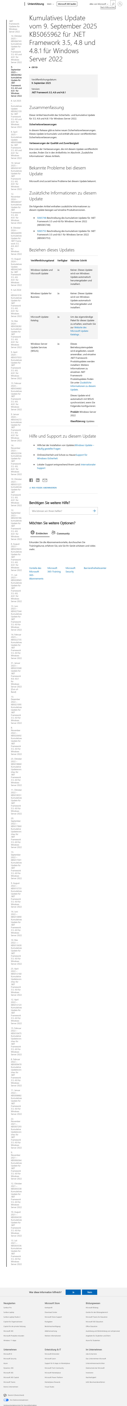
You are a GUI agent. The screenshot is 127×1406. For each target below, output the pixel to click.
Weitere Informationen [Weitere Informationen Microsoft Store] (53, 1336)
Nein (89, 1292)
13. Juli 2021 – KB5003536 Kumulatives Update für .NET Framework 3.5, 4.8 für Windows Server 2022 (16, 1252)
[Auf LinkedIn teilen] (36, 480)
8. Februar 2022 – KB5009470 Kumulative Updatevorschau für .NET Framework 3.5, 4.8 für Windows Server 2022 (16, 1072)
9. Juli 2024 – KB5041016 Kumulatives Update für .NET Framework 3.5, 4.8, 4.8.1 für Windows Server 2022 (16, 303)
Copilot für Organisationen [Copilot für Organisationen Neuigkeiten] (13, 1321)
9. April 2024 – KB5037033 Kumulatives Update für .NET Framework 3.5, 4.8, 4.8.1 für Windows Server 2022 (16, 365)
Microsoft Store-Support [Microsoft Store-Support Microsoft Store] (53, 1317)
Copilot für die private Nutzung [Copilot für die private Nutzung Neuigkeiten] (14, 1326)
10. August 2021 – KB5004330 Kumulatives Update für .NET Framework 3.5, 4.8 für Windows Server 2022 (16, 1224)
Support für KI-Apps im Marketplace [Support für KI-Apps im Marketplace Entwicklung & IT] (57, 1363)
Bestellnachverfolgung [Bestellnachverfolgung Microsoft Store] (52, 1326)
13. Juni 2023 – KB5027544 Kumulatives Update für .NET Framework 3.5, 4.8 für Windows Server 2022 (16, 618)
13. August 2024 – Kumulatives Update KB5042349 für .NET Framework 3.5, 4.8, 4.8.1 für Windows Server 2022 (16, 272)
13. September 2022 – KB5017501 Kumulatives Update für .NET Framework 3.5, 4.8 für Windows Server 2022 (16, 865)
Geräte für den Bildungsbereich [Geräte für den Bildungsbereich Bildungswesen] (97, 1312)
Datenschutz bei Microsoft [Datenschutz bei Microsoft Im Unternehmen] (95, 1368)
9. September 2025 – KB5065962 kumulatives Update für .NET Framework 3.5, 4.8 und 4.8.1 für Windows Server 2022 (16, 81)
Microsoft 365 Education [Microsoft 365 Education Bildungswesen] (94, 1321)
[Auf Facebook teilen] (31, 480)
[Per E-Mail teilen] (43, 480)
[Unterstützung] (35, 4)
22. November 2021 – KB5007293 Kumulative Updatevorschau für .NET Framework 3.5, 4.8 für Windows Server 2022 (16, 1133)
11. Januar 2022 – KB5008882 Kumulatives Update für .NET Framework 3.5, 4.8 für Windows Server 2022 (16, 1102)
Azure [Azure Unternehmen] (6, 1363)
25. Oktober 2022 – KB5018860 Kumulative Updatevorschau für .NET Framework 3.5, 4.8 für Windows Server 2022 (16, 771)
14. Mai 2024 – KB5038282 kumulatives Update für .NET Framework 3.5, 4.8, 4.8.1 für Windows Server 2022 (16, 334)
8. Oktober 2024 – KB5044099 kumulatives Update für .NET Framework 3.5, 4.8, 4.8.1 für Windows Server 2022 (16, 240)
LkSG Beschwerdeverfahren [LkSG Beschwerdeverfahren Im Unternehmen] (95, 1382)
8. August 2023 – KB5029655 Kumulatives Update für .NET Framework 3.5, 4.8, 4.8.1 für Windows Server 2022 (16, 557)
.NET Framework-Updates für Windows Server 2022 (14, 26)
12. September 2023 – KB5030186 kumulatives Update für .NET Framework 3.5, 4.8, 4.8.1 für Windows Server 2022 (16, 524)
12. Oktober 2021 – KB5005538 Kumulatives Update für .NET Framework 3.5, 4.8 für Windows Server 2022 (16, 1195)
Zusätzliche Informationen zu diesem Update (83, 386)
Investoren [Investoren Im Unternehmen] (89, 1373)
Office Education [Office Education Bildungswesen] (91, 1326)
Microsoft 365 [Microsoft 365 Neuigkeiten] (8, 1331)
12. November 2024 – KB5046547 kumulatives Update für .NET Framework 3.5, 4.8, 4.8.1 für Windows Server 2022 (16, 208)
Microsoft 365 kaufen (67, 4)
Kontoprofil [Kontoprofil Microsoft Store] (48, 1307)
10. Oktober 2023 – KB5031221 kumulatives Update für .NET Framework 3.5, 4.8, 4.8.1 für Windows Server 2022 (16, 492)
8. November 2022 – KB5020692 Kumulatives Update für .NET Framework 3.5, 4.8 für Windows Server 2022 (16, 740)
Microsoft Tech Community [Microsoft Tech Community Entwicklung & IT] (54, 1368)
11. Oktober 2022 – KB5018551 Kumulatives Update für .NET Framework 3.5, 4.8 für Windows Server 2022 (16, 802)
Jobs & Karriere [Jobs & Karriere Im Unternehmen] (91, 1354)
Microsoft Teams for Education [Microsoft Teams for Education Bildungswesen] (96, 1317)
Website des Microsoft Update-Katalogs (79, 331)
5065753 (41, 230)
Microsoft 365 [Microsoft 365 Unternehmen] (8, 1373)
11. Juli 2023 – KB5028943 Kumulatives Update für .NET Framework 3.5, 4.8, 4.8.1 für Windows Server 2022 (16, 588)
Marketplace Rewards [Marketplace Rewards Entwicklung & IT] (52, 1382)
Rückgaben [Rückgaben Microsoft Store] (48, 1321)
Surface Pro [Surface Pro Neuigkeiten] (8, 1307)
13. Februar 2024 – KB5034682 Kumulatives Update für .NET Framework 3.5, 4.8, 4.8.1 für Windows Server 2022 (16, 396)
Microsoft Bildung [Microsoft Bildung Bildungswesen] (92, 1307)
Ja (73, 1292)
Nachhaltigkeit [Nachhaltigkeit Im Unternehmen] (91, 1377)
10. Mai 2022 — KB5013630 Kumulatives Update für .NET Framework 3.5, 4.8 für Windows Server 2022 (16, 952)
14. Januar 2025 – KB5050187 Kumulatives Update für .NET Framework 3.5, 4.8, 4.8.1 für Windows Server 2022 (16, 176)
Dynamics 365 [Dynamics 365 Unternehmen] (8, 1368)
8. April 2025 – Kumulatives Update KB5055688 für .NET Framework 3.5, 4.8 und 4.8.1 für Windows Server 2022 (16, 145)
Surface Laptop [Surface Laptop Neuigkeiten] (9, 1312)
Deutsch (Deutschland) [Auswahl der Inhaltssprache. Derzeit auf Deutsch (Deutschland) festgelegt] (16, 1395)
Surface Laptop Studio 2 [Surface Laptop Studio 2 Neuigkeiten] (12, 1317)
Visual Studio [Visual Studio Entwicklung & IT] (49, 1387)
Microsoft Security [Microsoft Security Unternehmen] (10, 1358)
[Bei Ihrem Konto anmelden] (119, 3)
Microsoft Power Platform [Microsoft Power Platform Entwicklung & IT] (54, 1377)
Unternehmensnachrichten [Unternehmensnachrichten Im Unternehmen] (95, 1363)
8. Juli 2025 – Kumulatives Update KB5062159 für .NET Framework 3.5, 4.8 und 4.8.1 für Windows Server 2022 (16, 113)
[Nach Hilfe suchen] (113, 3)
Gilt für (34, 67)
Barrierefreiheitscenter (95, 567)
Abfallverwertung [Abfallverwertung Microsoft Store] (51, 1331)
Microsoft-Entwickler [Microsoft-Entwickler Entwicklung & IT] (52, 1354)
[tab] (40, 533)
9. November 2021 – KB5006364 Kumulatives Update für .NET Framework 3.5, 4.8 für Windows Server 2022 (16, 1165)
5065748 (41, 217)
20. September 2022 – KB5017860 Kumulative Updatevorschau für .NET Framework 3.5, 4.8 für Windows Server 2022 (16, 833)
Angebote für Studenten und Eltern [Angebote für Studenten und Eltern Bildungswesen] (98, 1336)
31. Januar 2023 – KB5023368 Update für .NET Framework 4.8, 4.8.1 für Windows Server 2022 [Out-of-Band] (16, 677)
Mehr (49, 4)
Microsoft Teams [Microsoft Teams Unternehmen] (9, 1382)
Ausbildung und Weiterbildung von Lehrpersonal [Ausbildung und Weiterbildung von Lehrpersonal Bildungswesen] (103, 1331)
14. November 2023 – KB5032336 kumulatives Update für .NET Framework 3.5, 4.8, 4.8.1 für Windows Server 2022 (16, 460)
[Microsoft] (14, 4)
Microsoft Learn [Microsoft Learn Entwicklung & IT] (50, 1358)
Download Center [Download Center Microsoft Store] (51, 1312)
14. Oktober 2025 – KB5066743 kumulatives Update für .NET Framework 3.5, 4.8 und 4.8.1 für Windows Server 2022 (16, 49)
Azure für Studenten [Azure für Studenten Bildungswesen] (93, 1340)
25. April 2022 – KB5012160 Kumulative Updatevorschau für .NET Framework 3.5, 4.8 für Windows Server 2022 (16, 981)
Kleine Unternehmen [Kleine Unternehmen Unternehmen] (11, 1387)
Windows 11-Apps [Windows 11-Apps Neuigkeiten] (10, 1340)
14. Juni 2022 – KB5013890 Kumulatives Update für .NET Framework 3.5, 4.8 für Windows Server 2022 (16, 923)
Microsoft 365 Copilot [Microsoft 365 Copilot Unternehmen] (11, 1377)
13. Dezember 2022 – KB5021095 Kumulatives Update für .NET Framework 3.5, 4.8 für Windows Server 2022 (16, 709)
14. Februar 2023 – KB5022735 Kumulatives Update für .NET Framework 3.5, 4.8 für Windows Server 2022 (16, 646)
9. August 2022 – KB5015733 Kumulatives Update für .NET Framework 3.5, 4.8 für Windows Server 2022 (16, 895)
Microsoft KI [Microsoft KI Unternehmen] (8, 1354)
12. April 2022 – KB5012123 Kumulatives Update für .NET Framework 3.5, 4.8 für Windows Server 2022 (16, 1011)
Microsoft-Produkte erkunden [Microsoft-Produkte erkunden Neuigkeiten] (14, 1336)
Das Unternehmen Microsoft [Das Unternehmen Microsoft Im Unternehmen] (96, 1358)
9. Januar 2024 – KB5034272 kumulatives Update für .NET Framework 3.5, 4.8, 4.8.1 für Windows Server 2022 (16, 427)
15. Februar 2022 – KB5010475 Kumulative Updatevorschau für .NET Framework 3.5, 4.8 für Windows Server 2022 (16, 1041)
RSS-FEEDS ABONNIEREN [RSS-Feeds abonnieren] (44, 487)
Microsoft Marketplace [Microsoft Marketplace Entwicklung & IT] (53, 1373)
